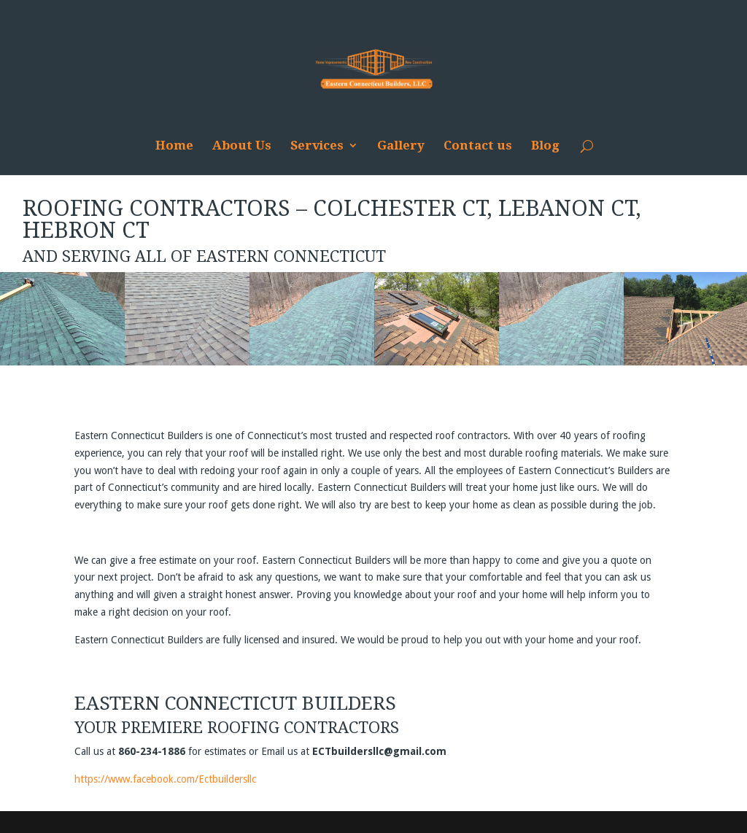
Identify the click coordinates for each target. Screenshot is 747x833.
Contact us (478, 146)
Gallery (401, 146)
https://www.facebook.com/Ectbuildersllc (165, 779)
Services (317, 146)
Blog (545, 146)
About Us (241, 146)
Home (174, 146)
